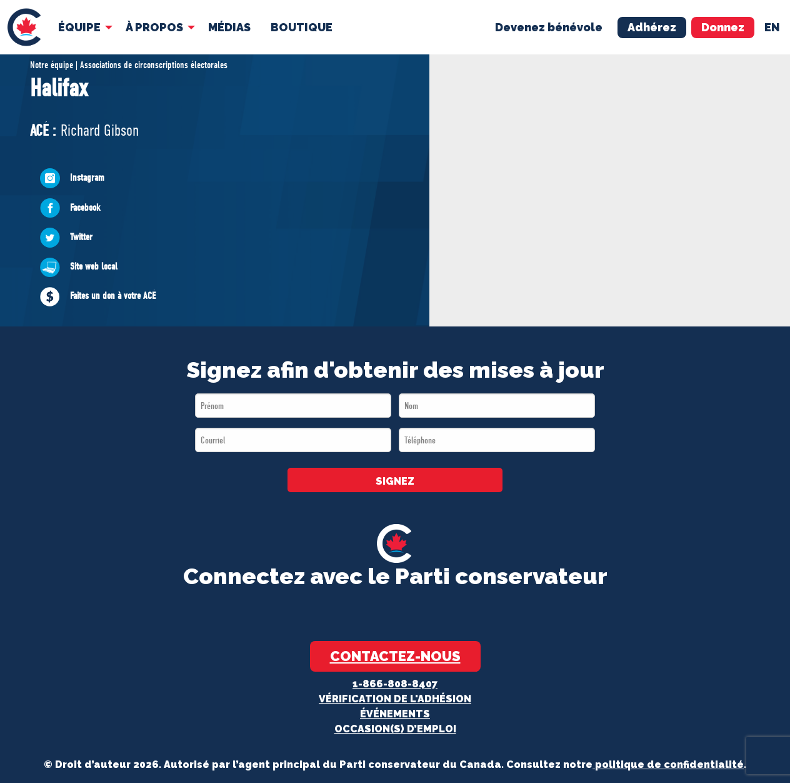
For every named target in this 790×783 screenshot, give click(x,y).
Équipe (78, 26)
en (772, 26)
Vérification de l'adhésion (395, 699)
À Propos (153, 26)
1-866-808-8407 (395, 684)
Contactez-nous (395, 656)
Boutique (300, 26)
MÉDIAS (228, 26)
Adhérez (652, 26)
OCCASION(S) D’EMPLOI (395, 729)
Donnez (722, 26)
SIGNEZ (395, 481)
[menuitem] (23, 26)
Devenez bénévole (548, 26)
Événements (395, 714)
